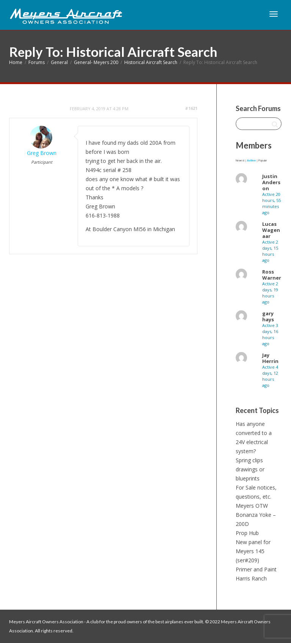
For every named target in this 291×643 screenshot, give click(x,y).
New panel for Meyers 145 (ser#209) (253, 551)
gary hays (268, 316)
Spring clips (249, 460)
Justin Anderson (271, 182)
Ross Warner (271, 274)
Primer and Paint (256, 569)
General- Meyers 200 (96, 62)
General (59, 62)
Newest (240, 160)
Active (251, 160)
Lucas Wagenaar (271, 230)
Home (15, 62)
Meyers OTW (252, 505)
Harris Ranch (251, 578)
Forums (36, 62)
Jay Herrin (270, 358)
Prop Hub (247, 533)
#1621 (191, 108)
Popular (262, 160)
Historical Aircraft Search (150, 62)
